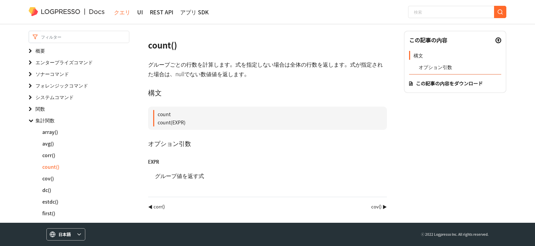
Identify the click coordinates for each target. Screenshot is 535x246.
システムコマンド (54, 97)
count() (50, 166)
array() (50, 131)
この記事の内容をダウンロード (449, 83)
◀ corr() (156, 206)
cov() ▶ (379, 206)
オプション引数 (435, 67)
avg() (48, 143)
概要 (40, 50)
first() (48, 213)
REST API (161, 12)
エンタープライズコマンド (64, 62)
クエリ (122, 12)
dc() (46, 190)
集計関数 (45, 120)
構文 (418, 55)
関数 (40, 108)
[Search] (85, 37)
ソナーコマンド (52, 73)
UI (140, 12)
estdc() (50, 201)
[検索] (451, 12)
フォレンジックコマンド (61, 85)
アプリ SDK (194, 12)
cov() (48, 178)
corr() (48, 155)
